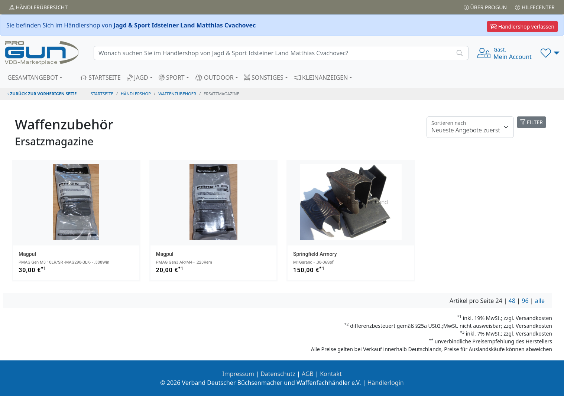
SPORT (172, 77)
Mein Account (512, 53)
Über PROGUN (485, 7)
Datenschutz (277, 374)
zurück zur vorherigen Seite (42, 93)
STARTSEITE (100, 77)
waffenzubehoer (177, 93)
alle (540, 301)
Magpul (27, 254)
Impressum (238, 374)
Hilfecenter (535, 7)
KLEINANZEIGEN (321, 77)
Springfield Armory (315, 254)
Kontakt (331, 374)
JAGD (137, 77)
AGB (308, 374)
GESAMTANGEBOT (32, 77)
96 (525, 301)
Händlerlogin (385, 383)
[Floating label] (470, 127)
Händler (38, 7)
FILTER (531, 122)
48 (512, 301)
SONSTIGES (263, 77)
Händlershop (136, 93)
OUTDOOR (214, 77)
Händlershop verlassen (522, 26)
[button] (550, 53)
